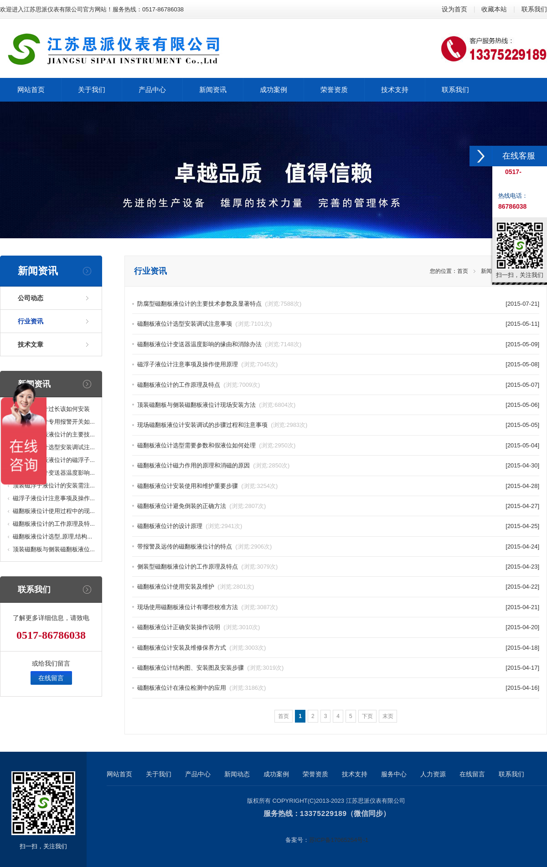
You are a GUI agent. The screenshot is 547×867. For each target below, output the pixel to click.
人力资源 (433, 774)
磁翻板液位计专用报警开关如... (54, 421)
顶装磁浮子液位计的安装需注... (54, 485)
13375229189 (323, 814)
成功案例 (276, 774)
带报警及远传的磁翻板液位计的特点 (204, 546)
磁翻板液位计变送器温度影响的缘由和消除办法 (219, 344)
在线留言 (51, 678)
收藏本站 (494, 9)
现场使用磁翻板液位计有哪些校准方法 (207, 607)
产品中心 (198, 774)
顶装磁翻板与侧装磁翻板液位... (54, 549)
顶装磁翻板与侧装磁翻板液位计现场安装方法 (216, 404)
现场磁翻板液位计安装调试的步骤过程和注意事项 (222, 424)
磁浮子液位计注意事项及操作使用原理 (207, 364)
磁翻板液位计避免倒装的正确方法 (201, 506)
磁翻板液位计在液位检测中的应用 (201, 687)
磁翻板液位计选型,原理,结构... (52, 536)
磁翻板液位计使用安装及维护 (195, 586)
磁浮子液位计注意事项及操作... (54, 498)
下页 (367, 716)
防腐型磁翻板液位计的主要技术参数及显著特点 (219, 303)
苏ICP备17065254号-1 (338, 839)
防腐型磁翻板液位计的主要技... (54, 434)
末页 (387, 716)
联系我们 (534, 9)
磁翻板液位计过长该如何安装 (51, 408)
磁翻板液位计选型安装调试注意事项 (204, 323)
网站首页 (119, 774)
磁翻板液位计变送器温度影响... (54, 472)
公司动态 (30, 298)
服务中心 (394, 774)
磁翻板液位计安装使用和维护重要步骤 (207, 485)
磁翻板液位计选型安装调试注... (54, 447)
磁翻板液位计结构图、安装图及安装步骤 (210, 667)
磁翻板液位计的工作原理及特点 (198, 384)
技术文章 (30, 344)
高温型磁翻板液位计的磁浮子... (54, 460)
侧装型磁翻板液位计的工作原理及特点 (207, 566)
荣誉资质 (315, 774)
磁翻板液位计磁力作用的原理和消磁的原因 (213, 465)
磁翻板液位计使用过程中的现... (54, 511)
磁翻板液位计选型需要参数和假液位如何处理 (216, 445)
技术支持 (354, 774)
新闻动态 (237, 774)
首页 (462, 271)
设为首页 (454, 9)
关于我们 (158, 774)
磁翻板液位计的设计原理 (189, 526)
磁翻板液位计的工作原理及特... (54, 523)
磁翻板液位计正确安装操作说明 (198, 627)
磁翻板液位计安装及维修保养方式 (201, 647)
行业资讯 (30, 321)
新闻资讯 (492, 271)
